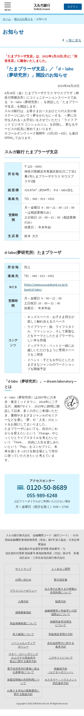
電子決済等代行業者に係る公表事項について (23, 670)
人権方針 (23, 601)
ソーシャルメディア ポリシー (23, 644)
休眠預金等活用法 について (60, 623)
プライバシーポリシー (23, 590)
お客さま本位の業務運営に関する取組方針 (23, 692)
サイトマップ (23, 569)
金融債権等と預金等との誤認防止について (61, 612)
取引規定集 (60, 579)
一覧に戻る (73, 40)
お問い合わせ (23, 579)
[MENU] (7, 6)
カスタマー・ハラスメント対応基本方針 (61, 681)
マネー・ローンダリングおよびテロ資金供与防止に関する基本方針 (23, 657)
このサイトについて (61, 657)
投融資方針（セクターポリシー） (60, 670)
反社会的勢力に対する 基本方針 (60, 644)
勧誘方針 (60, 601)
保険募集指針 (23, 612)
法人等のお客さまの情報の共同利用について (61, 590)
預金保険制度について (23, 623)
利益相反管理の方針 (61, 634)
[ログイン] (73, 7)
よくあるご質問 (60, 569)
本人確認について (23, 634)
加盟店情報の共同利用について (23, 681)
